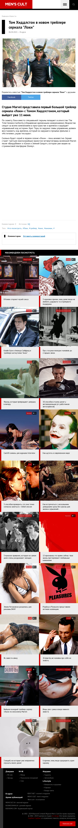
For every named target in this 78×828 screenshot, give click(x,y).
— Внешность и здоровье (52, 785)
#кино (40, 228)
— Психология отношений (28, 778)
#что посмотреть (14, 228)
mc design (55, 816)
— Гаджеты (47, 775)
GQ (29, 224)
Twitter (30, 97)
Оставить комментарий (34, 236)
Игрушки (47, 771)
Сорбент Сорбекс (34, 818)
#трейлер (33, 228)
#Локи (25, 228)
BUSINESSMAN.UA (18, 805)
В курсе (9, 793)
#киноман (48, 228)
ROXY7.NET (39, 793)
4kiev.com (36, 799)
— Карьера (47, 787)
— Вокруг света (48, 791)
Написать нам (67, 824)
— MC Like (9, 775)
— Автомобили (48, 778)
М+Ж (21, 771)
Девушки (10, 771)
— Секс (21, 781)
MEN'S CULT (38, 797)
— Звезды (9, 778)
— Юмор (22, 775)
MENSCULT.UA (17, 803)
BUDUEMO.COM (19, 809)
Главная (5, 16)
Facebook (11, 97)
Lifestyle (47, 781)
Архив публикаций (14, 797)
